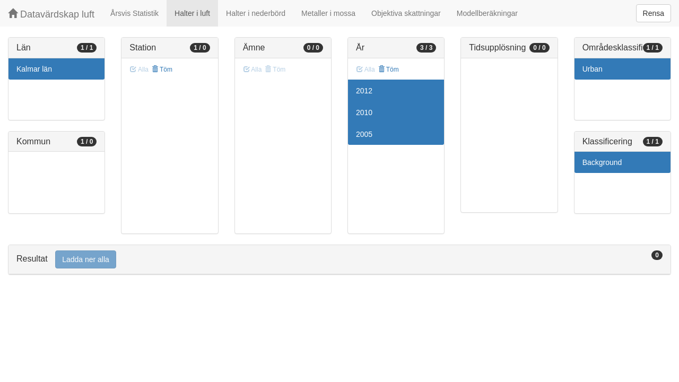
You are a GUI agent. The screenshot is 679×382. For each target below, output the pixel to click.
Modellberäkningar (487, 13)
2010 (364, 112)
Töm (162, 69)
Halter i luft (192, 13)
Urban (592, 69)
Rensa (653, 13)
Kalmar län (34, 69)
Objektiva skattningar (406, 13)
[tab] (339, 259)
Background (602, 162)
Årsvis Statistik (134, 13)
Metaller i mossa (328, 13)
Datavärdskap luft (51, 14)
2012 (364, 90)
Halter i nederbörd (255, 13)
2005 (364, 134)
